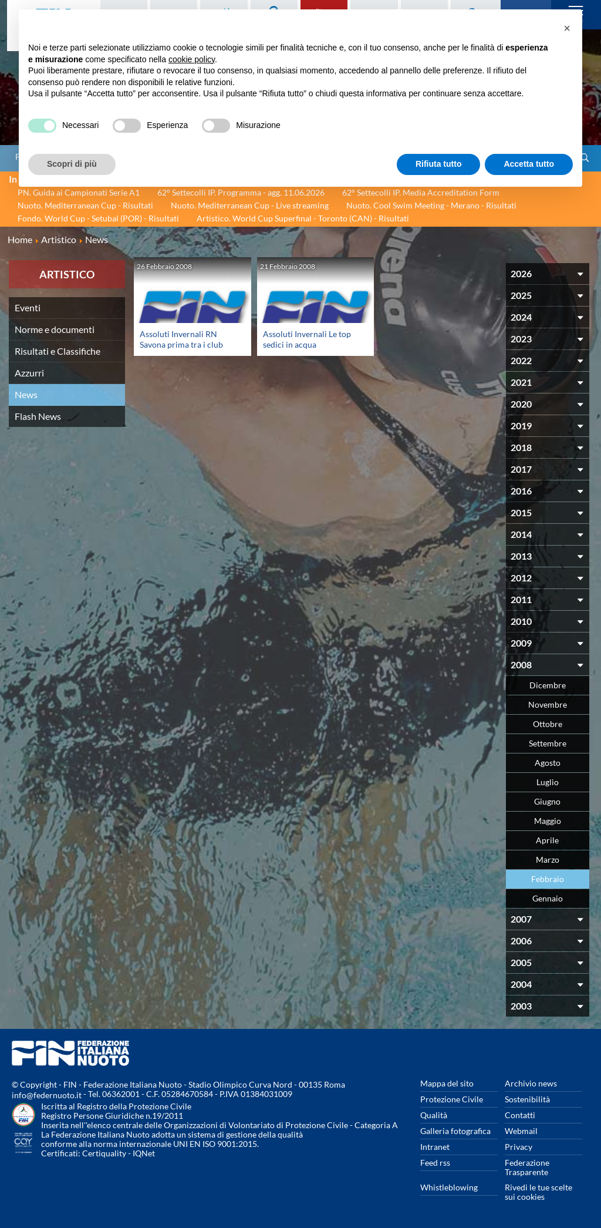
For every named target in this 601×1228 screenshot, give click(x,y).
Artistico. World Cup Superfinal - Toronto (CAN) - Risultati (303, 218)
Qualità (433, 1115)
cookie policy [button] (191, 59)
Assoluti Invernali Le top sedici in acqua (307, 339)
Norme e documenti (54, 329)
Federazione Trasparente (527, 1167)
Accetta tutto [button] (529, 164)
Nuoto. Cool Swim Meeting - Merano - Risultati (431, 205)
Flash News (38, 416)
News (26, 394)
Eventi (27, 307)
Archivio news (531, 1083)
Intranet (435, 1147)
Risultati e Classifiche (57, 350)
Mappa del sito (447, 1083)
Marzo (547, 859)
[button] (567, 28)
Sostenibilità (527, 1099)
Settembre (547, 743)
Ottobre (547, 724)
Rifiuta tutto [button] (439, 164)
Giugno (547, 801)
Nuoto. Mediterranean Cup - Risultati (85, 205)
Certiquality (104, 1153)
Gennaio (547, 898)
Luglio (547, 782)
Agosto (548, 763)
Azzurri (29, 372)
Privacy (518, 1147)
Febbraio (547, 879)
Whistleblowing (449, 1187)
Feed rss (435, 1163)
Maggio (547, 821)
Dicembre (547, 685)
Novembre (547, 704)
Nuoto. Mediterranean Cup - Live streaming (250, 205)
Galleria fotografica (455, 1131)
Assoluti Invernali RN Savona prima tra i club (181, 339)
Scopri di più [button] (72, 164)
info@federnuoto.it (47, 1095)
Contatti (520, 1115)
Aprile (547, 840)
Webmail (521, 1131)
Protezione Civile (451, 1099)
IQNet (144, 1153)
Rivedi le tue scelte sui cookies (538, 1192)
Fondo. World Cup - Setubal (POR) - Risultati (98, 218)
